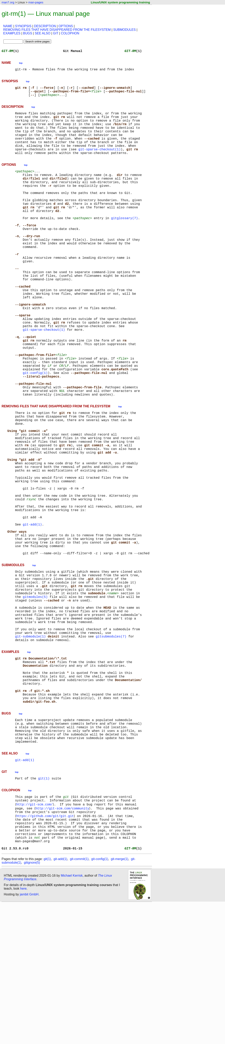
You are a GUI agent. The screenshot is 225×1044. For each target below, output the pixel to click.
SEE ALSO (42, 33)
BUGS (27, 33)
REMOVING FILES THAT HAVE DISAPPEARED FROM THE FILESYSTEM (57, 29)
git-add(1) (32, 614)
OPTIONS (66, 26)
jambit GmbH (29, 1034)
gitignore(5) (32, 1003)
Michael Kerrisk (72, 1016)
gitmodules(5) (35, 699)
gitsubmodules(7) (111, 747)
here (23, 1029)
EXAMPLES (11, 33)
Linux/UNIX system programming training (120, 2)
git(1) (44, 908)
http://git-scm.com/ (35, 936)
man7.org (8, 2)
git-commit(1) (79, 999)
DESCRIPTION (45, 26)
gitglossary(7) (124, 243)
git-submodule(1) (30, 747)
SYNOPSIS (23, 26)
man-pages (35, 2)
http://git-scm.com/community (63, 940)
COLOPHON (70, 33)
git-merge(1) (119, 999)
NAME (7, 26)
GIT (55, 33)
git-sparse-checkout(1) (99, 162)
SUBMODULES (124, 29)
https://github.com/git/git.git (46, 949)
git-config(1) (35, 432)
